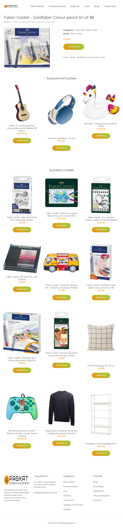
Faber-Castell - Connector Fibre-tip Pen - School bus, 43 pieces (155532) (61, 288)
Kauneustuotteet (57, 7)
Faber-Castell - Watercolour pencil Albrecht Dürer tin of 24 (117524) (61, 216)
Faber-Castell (91, 32)
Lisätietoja (73, 48)
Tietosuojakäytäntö (101, 497)
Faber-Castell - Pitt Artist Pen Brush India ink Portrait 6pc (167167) (61, 356)
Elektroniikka (37, 7)
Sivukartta (97, 502)
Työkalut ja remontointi (73, 506)
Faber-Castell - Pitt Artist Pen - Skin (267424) (22, 279)
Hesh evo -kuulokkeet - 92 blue (61, 140)
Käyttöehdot (98, 493)
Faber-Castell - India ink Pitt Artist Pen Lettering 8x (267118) (22, 220)
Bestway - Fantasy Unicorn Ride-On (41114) (101, 126)
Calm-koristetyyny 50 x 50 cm (101, 367)
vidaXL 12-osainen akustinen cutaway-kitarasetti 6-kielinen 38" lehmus (22, 130)
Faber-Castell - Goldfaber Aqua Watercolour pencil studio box (22, 360)
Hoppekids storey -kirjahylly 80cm (100, 445)
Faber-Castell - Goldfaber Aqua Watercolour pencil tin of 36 (101, 288)
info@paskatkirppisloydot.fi (45, 494)
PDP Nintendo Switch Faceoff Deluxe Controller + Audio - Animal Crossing (22, 435)
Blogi (96, 7)
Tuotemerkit (110, 7)
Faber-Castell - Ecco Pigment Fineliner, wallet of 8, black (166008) (101, 220)
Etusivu (7, 24)
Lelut (86, 7)
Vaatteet (67, 511)
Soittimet (75, 7)
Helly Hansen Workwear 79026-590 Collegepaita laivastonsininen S (61, 433)
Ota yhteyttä (98, 488)
